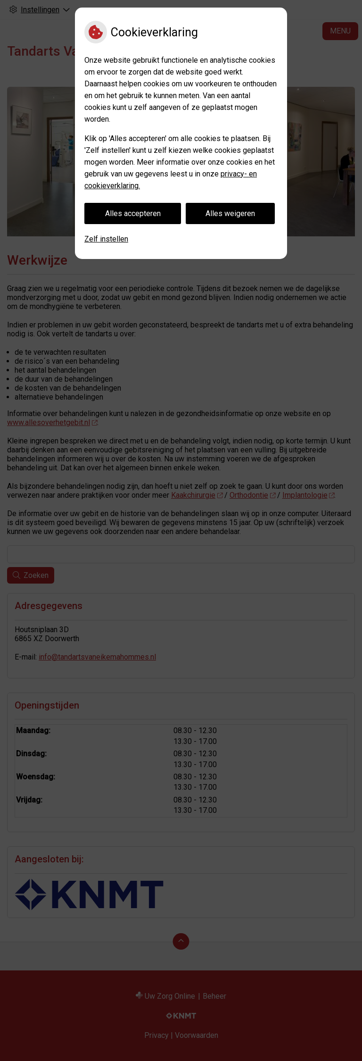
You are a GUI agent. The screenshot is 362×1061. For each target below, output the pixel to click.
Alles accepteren (133, 213)
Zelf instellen (106, 238)
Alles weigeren (230, 213)
